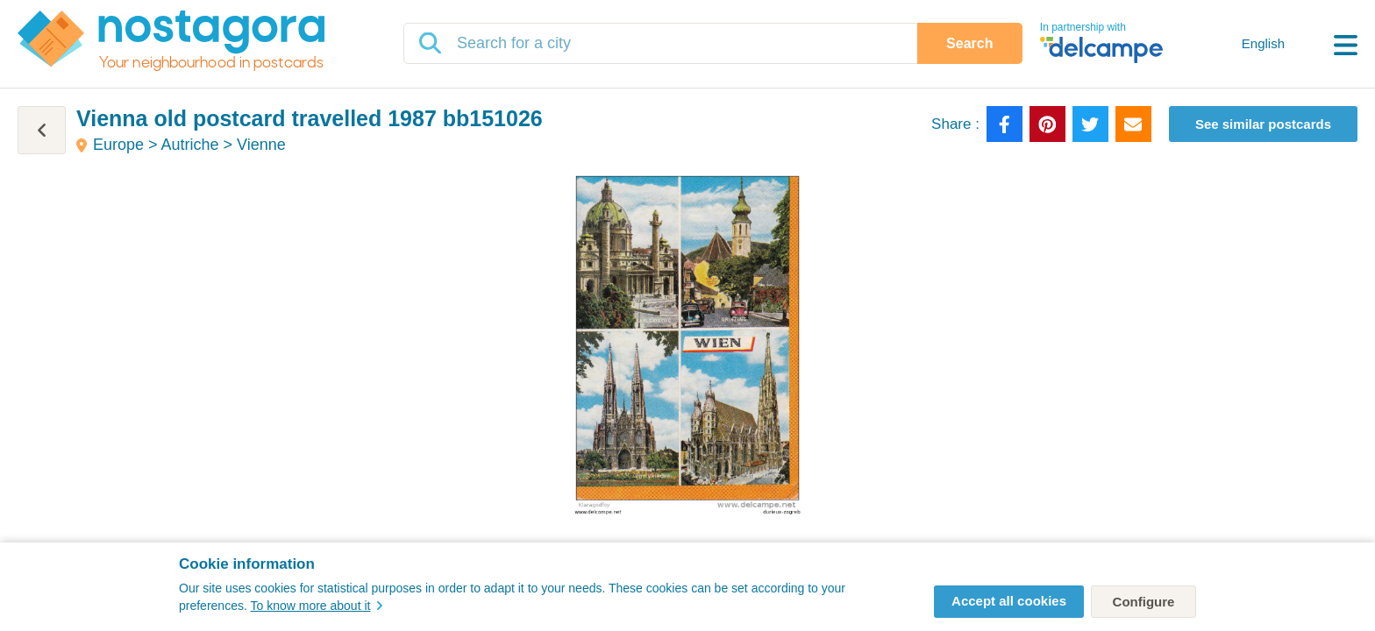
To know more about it (316, 606)
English (1263, 43)
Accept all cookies (1008, 600)
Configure (1144, 601)
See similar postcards (1263, 124)
